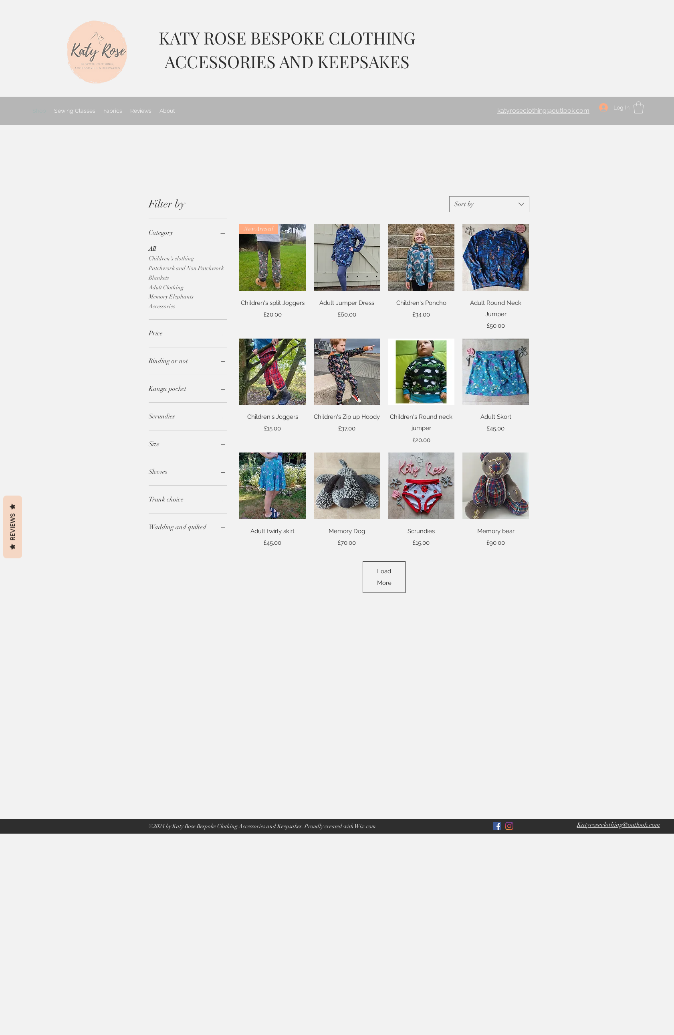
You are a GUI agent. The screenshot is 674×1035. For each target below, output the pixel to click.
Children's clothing (171, 258)
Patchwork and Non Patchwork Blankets (186, 272)
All (152, 248)
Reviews (12, 527)
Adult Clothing (166, 287)
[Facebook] (497, 826)
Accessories (162, 306)
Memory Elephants (171, 296)
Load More (384, 577)
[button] (639, 107)
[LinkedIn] (509, 826)
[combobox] (489, 204)
